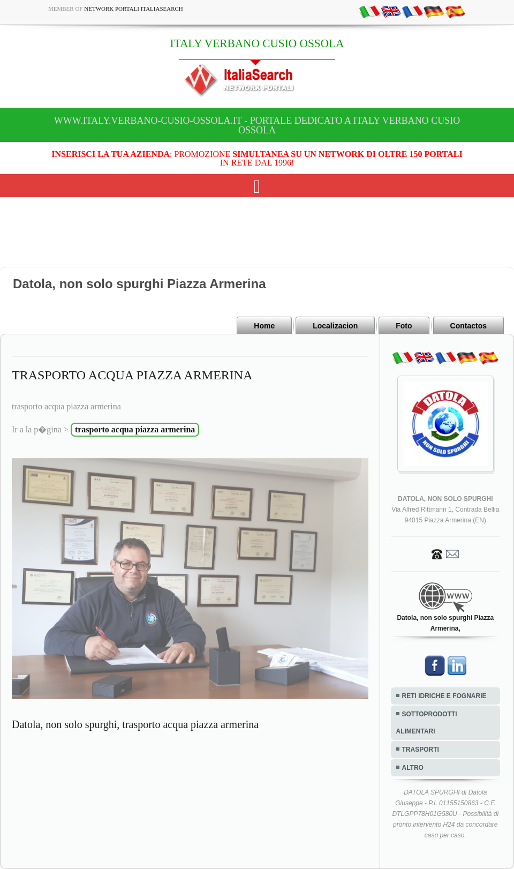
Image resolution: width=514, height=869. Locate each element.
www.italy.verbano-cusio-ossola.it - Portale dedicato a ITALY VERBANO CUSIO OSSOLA (257, 125)
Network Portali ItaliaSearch (133, 8)
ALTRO (413, 767)
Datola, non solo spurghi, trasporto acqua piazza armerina (135, 724)
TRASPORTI (420, 749)
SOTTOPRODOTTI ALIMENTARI (426, 722)
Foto (404, 325)
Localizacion (335, 325)
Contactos (468, 325)
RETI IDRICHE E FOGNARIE (444, 696)
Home (264, 325)
